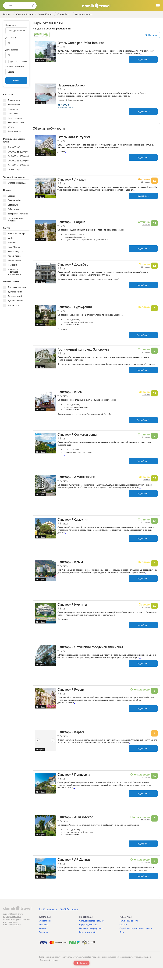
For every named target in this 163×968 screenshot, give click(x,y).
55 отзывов (145, 267)
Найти (16, 80)
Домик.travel (96, 5)
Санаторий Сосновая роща (77, 434)
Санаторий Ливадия (72, 179)
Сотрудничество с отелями (92, 920)
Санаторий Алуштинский (76, 477)
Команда (43, 928)
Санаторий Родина (71, 222)
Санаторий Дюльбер (72, 264)
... (141, 53)
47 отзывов (145, 607)
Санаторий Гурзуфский (74, 307)
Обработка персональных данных (136, 928)
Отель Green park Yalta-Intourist (80, 43)
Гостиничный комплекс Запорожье (83, 349)
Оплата (123, 924)
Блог (122, 932)
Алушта (64, 396)
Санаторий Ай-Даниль (74, 859)
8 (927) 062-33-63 (12, 916)
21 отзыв (146, 479)
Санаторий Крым (70, 562)
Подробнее (142, 59)
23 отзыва (146, 224)
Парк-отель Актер (71, 85)
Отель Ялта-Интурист (73, 137)
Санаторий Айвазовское (75, 817)
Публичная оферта (129, 920)
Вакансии (43, 932)
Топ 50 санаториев (48, 909)
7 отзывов (146, 394)
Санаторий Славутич (72, 519)
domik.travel (17, 908)
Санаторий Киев (69, 392)
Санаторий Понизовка (73, 774)
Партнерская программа (91, 928)
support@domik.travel (13, 914)
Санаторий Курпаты (72, 604)
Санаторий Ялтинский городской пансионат (90, 647)
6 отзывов (146, 352)
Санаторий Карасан (71, 732)
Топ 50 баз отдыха (69, 909)
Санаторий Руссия (71, 689)
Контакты (43, 924)
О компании (45, 920)
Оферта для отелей (88, 924)
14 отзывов (145, 522)
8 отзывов (146, 437)
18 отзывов (145, 182)
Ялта (62, 46)
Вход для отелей (87, 932)
